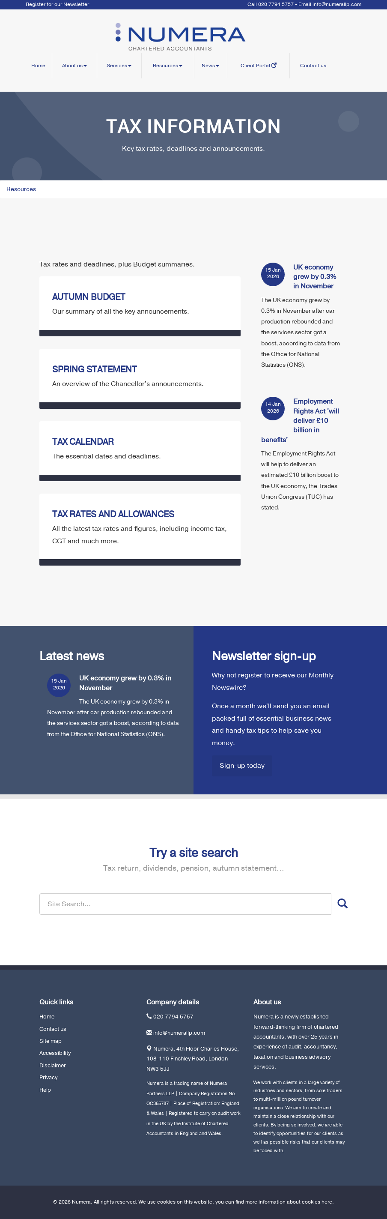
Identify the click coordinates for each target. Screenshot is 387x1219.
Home (38, 65)
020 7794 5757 (173, 1017)
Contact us (313, 65)
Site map (50, 1041)
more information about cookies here (288, 1201)
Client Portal (259, 65)
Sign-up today (242, 765)
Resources (167, 65)
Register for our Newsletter (57, 4)
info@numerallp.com (337, 4)
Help (45, 1090)
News (210, 65)
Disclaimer (52, 1065)
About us (74, 65)
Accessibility (55, 1053)
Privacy (48, 1077)
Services (119, 65)
